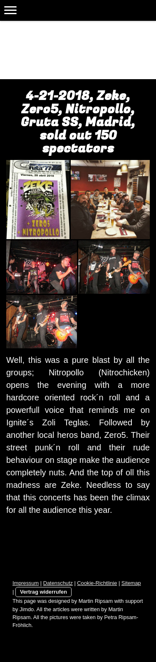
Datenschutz (58, 583)
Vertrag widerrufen (43, 592)
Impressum (25, 583)
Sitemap (131, 583)
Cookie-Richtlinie (97, 583)
